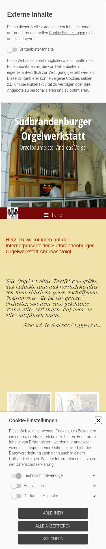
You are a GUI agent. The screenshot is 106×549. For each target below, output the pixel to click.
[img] (53, 155)
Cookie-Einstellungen (67, 33)
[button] (98, 420)
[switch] (30, 49)
